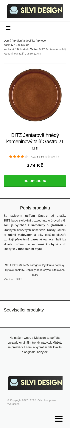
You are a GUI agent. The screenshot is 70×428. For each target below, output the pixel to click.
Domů (7, 40)
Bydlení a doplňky (24, 40)
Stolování (22, 49)
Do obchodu (35, 181)
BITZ (19, 279)
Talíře (33, 49)
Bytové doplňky (14, 269)
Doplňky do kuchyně (38, 269)
